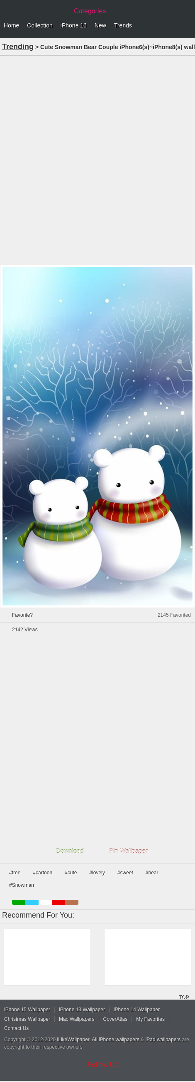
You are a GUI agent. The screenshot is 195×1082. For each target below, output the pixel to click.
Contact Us (16, 1028)
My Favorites (150, 1019)
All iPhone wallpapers (115, 1039)
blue (32, 902)
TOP (183, 997)
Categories (90, 11)
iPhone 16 (74, 25)
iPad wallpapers (163, 1039)
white (45, 902)
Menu (187, 26)
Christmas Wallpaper (27, 1019)
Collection (39, 25)
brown (71, 902)
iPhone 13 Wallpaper (82, 1010)
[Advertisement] (97, 159)
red (58, 902)
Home (11, 25)
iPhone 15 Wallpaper (27, 1010)
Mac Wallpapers (77, 1019)
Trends (123, 25)
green (18, 902)
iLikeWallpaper (73, 1039)
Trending (18, 46)
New (100, 25)
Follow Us (103, 1065)
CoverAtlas (115, 1019)
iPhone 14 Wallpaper (137, 1010)
